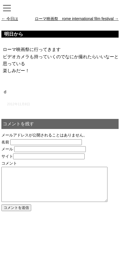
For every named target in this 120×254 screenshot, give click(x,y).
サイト (7, 156)
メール (7, 149)
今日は (9, 18)
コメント (9, 163)
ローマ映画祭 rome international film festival (77, 18)
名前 (5, 142)
